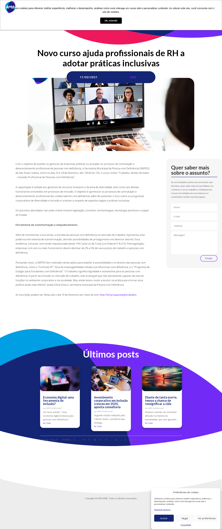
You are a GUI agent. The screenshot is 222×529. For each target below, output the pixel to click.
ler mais (47, 423)
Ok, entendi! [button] (111, 20)
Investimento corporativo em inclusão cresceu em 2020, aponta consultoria (111, 402)
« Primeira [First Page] (66, 439)
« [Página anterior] (74, 439)
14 (106, 439)
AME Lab (147, 7)
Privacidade (205, 7)
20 (116, 439)
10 (83, 439)
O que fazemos (128, 7)
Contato (190, 7)
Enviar (208, 258)
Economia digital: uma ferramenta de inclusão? (58, 400)
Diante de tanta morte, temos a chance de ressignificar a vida (161, 400)
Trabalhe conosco (173, 7)
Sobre (114, 7)
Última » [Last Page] (133, 439)
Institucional (56, 408)
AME (133, 77)
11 (89, 439)
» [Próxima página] (125, 439)
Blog (157, 7)
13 (100, 439)
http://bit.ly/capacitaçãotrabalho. (118, 294)
